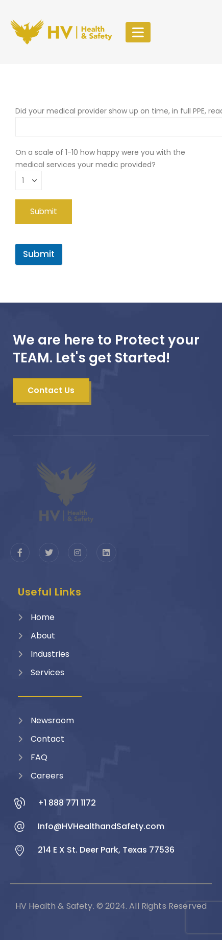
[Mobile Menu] (138, 32)
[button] (51, 390)
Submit (39, 254)
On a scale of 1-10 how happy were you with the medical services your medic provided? (100, 166)
